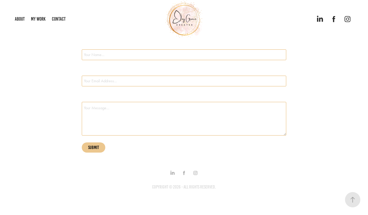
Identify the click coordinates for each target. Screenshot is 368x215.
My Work (38, 19)
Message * (89, 97)
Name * (86, 45)
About (20, 19)
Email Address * (93, 71)
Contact (59, 19)
